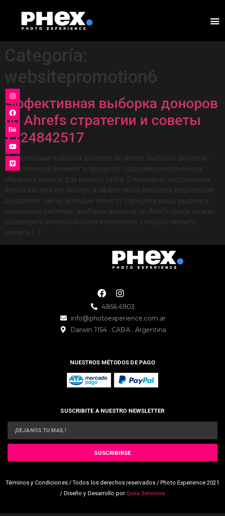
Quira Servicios (145, 493)
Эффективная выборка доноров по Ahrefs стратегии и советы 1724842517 (111, 120)
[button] (214, 20)
